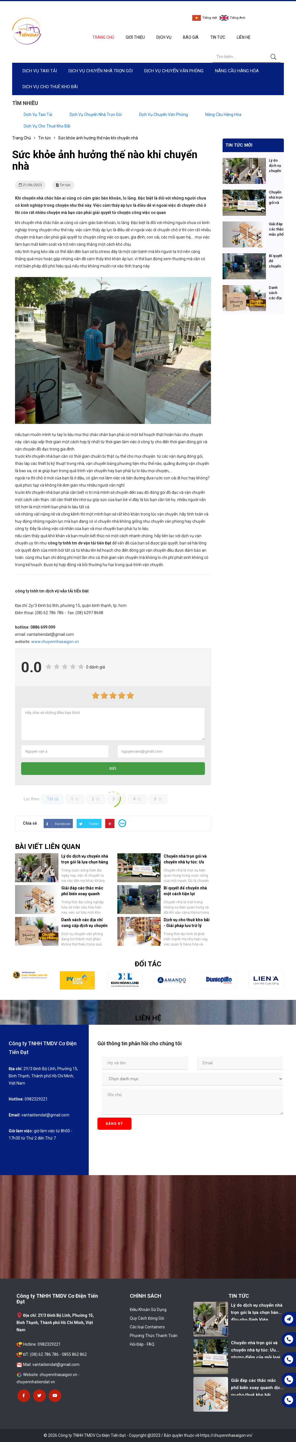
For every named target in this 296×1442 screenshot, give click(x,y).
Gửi (112, 769)
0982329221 (209, 7)
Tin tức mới (238, 145)
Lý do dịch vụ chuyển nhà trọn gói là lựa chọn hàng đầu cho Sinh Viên (84, 862)
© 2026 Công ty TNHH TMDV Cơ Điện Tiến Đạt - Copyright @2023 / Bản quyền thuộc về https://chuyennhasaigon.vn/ (148, 1435)
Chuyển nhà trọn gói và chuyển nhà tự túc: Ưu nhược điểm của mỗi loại (187, 862)
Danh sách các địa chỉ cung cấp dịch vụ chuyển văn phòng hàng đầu (84, 925)
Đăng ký (114, 1124)
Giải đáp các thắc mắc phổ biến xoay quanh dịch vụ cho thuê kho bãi (84, 894)
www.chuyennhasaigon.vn (55, 641)
